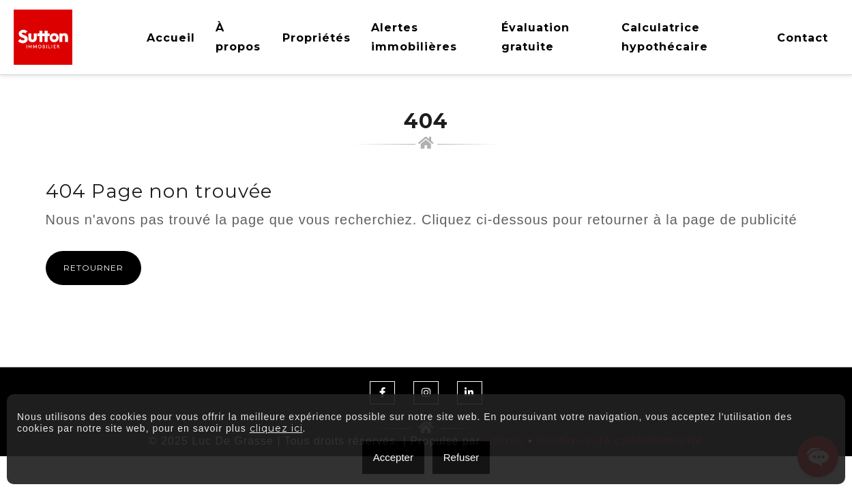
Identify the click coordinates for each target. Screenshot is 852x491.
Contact (802, 37)
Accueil (171, 37)
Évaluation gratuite (535, 37)
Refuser (461, 457)
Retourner (93, 268)
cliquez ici (276, 428)
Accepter (393, 457)
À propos (238, 37)
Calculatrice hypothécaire (664, 37)
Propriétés (316, 37)
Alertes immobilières (414, 37)
